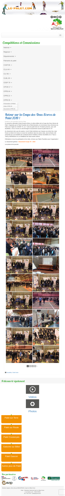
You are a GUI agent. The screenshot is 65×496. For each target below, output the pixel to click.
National (7, 47)
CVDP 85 (8, 65)
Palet (24, 121)
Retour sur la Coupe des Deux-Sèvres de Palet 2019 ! (30, 116)
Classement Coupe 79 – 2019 (26, 141)
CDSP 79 (8, 82)
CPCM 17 (8, 87)
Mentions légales (6, 488)
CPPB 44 (8, 91)
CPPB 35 (8, 100)
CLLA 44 (8, 69)
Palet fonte (15, 372)
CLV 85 (7, 74)
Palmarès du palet (10, 61)
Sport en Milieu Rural (30, 488)
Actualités (9, 372)
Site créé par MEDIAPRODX (17, 488)
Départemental (10, 56)
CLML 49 (8, 78)
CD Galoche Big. (9, 109)
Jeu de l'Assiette (9, 104)
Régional (8, 52)
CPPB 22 (8, 96)
